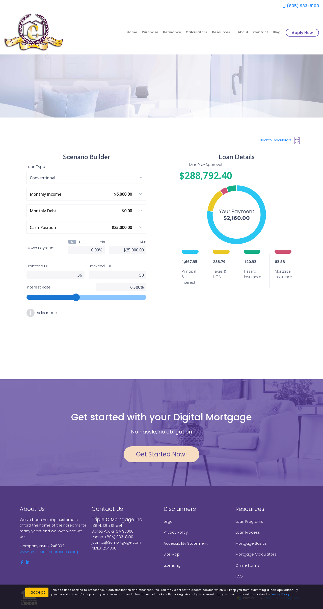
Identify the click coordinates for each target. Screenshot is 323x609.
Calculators (196, 32)
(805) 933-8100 (301, 6)
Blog (277, 32)
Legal (168, 521)
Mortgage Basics (251, 543)
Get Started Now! (161, 454)
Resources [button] (221, 32)
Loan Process (247, 532)
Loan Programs (249, 521)
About (243, 32)
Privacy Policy (176, 532)
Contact (260, 32)
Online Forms (247, 565)
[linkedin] (27, 562)
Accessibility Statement (186, 543)
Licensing (172, 565)
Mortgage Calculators (255, 554)
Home (132, 32)
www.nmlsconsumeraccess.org (49, 551)
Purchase (150, 32)
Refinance (172, 32)
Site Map (172, 554)
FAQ (239, 576)
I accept (37, 592)
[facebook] (22, 562)
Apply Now (302, 32)
